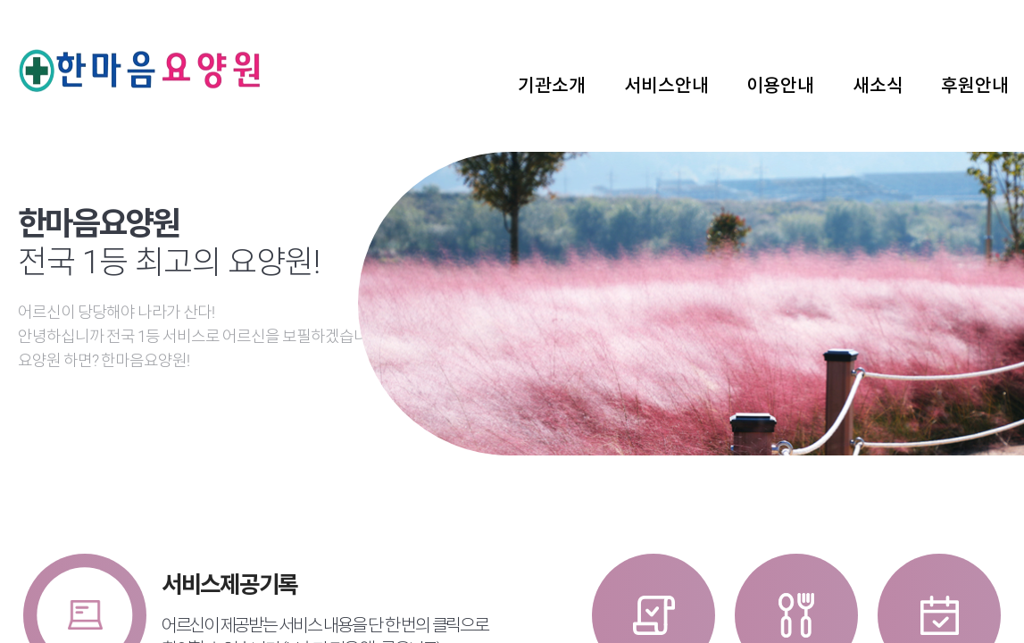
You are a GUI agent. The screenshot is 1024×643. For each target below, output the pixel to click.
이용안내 (780, 85)
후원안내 (975, 85)
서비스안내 (666, 85)
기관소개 (552, 85)
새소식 (878, 85)
